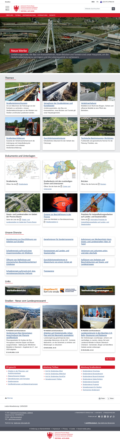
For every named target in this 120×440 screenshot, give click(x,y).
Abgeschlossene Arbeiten (16, 376)
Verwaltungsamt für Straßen (92, 387)
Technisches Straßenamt (91, 390)
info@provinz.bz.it (16, 417)
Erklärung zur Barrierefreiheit (39, 429)
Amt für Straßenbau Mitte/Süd (55, 374)
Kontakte (98, 412)
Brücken (103, 184)
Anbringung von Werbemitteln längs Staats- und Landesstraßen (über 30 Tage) (96, 241)
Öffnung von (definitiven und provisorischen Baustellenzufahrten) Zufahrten (21, 261)
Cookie (72, 429)
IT (97, 2)
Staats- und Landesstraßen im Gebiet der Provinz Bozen (21, 221)
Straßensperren (13, 381)
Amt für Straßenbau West (54, 371)
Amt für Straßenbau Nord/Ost (55, 376)
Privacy (64, 429)
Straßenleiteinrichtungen (16, 103)
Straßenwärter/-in (52, 222)
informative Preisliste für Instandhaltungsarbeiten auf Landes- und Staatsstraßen (95, 222)
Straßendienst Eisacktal (91, 382)
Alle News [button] (110, 359)
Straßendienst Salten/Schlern (93, 379)
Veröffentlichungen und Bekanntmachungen (23, 384)
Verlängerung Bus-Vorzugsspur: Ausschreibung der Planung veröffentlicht (19, 335)
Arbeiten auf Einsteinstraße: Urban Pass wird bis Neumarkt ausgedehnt (59, 334)
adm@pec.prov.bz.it (15, 419)
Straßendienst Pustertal (91, 384)
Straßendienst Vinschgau (91, 371)
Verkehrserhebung (88, 103)
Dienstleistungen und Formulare (19, 379)
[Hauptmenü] (7, 8)
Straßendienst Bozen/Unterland (93, 376)
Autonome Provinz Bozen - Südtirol (21, 412)
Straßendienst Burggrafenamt (93, 374)
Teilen (102, 398)
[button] (4, 45)
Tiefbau (18, 15)
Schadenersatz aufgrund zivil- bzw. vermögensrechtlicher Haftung (21, 272)
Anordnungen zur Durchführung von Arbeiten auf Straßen (21, 240)
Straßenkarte (23, 184)
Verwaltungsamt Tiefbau (53, 379)
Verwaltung (42, 15)
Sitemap (10, 398)
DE (93, 2)
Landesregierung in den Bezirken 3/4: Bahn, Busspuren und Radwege (96, 334)
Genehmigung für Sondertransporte (58, 239)
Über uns (9, 15)
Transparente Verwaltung (84, 412)
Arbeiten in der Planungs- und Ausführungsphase (18, 372)
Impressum (55, 429)
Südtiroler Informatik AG (22, 423)
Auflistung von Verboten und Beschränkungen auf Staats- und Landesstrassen (94, 261)
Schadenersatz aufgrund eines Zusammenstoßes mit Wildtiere (19, 251)
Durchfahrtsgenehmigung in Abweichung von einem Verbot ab (58, 260)
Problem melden (109, 412)
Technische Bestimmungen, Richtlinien (97, 138)
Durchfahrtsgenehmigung (54, 138)
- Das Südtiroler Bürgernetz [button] (99, 423)
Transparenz (49, 271)
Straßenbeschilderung (15, 138)
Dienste (52, 15)
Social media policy (83, 429)
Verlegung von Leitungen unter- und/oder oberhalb (94, 251)
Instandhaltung (29, 15)
